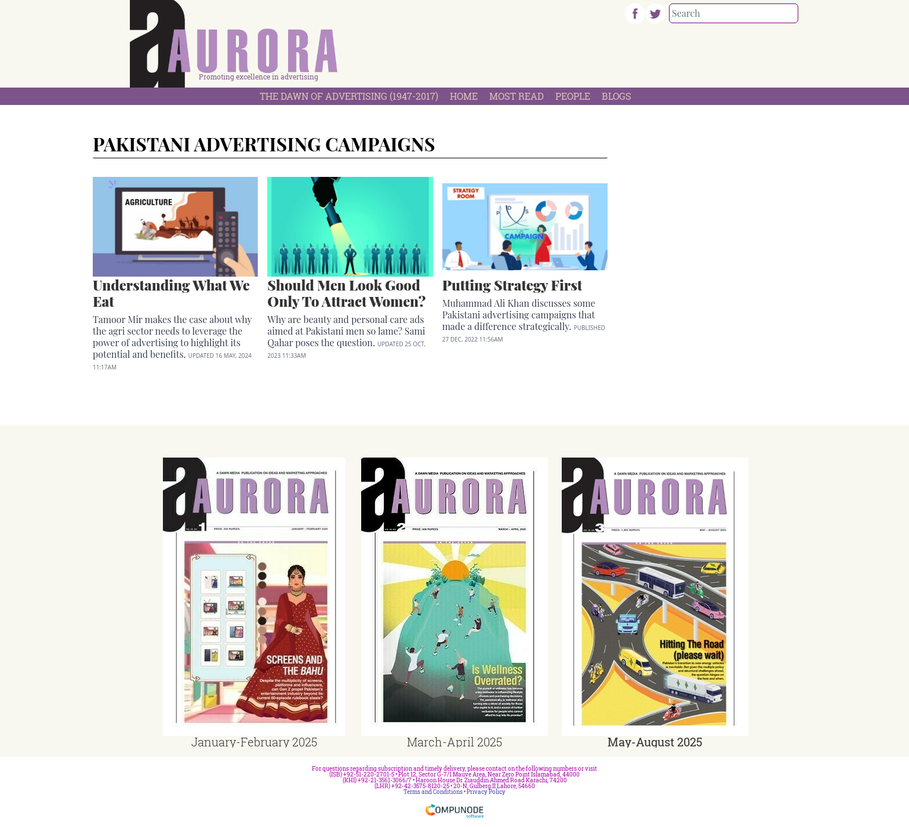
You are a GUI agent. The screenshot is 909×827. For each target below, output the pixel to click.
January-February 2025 (254, 741)
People (572, 96)
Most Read (516, 96)
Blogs (616, 96)
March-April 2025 (454, 741)
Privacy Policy (486, 792)
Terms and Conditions (433, 792)
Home (464, 96)
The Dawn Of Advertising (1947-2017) (349, 96)
